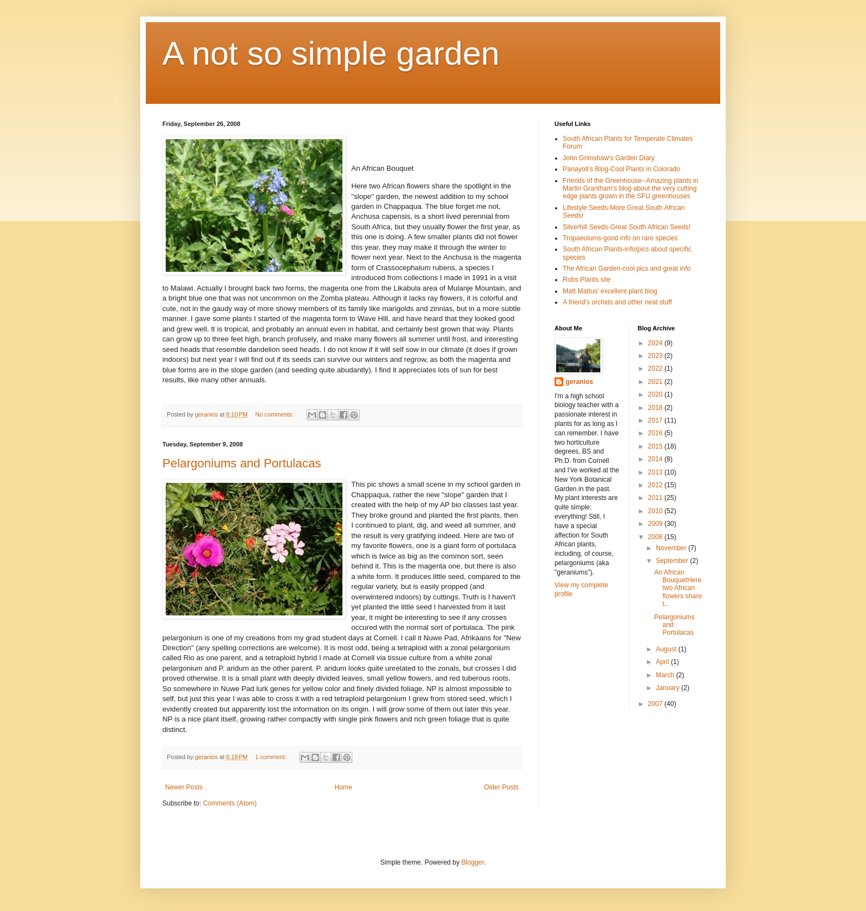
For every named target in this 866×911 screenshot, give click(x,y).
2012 (656, 485)
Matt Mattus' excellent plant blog (610, 291)
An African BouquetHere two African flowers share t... (677, 588)
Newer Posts (184, 787)
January (668, 688)
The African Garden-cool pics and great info (626, 268)
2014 (656, 459)
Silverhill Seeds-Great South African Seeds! (626, 227)
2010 (656, 511)
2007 (656, 704)
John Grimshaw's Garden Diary (608, 158)
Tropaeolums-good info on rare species (620, 238)
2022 (656, 368)
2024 (656, 343)
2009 (656, 524)
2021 (656, 382)
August (667, 649)
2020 (656, 394)
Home (343, 787)
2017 (656, 420)
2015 (656, 446)
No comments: (275, 414)
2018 (656, 408)
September (673, 561)
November (672, 548)
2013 (656, 472)
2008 (656, 537)
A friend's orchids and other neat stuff (617, 302)
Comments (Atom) (229, 803)
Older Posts (501, 787)
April (663, 662)
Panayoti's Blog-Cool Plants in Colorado (621, 169)
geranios (579, 382)
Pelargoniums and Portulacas (241, 463)
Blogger (472, 862)
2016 (656, 433)
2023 (656, 356)
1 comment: (271, 757)
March (666, 675)
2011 (656, 498)
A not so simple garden (330, 53)
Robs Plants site (587, 279)
